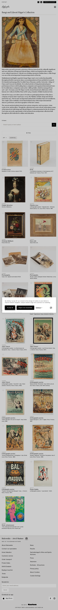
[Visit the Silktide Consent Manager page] (51, 308)
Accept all (10, 307)
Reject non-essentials (25, 307)
